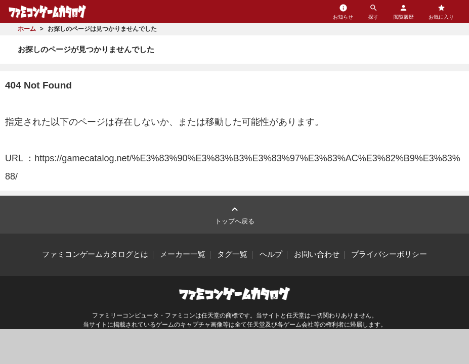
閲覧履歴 (404, 12)
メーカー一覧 (182, 254)
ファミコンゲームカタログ (47, 11)
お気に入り (441, 12)
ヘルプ (271, 254)
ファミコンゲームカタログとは (95, 254)
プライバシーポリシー (389, 254)
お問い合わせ (316, 254)
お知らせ (343, 12)
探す (373, 12)
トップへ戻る (234, 214)
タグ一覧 (232, 254)
